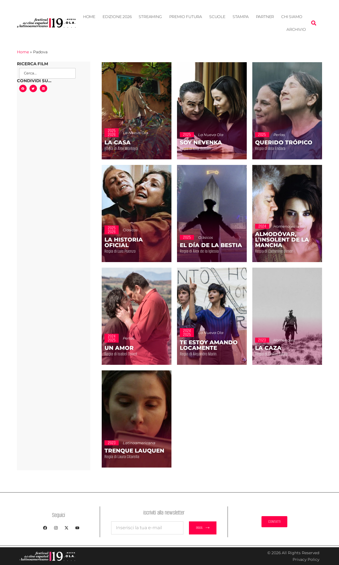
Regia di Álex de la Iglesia (208, 251)
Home (89, 16)
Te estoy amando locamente (209, 345)
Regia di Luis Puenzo (128, 251)
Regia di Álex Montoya (129, 148)
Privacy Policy (306, 559)
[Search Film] (47, 73)
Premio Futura (185, 16)
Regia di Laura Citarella (130, 456)
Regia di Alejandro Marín (207, 354)
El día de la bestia (211, 245)
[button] (313, 22)
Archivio (296, 29)
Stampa (241, 16)
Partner (265, 16)
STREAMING (150, 16)
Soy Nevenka (201, 142)
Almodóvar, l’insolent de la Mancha (282, 239)
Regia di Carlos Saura (279, 354)
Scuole (217, 16)
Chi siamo (291, 16)
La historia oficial (123, 242)
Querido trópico (283, 142)
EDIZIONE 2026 (117, 16)
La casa (117, 142)
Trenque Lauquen (134, 450)
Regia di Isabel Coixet (128, 354)
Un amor (119, 348)
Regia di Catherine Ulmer (283, 251)
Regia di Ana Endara (278, 148)
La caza (268, 348)
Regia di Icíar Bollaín (203, 148)
